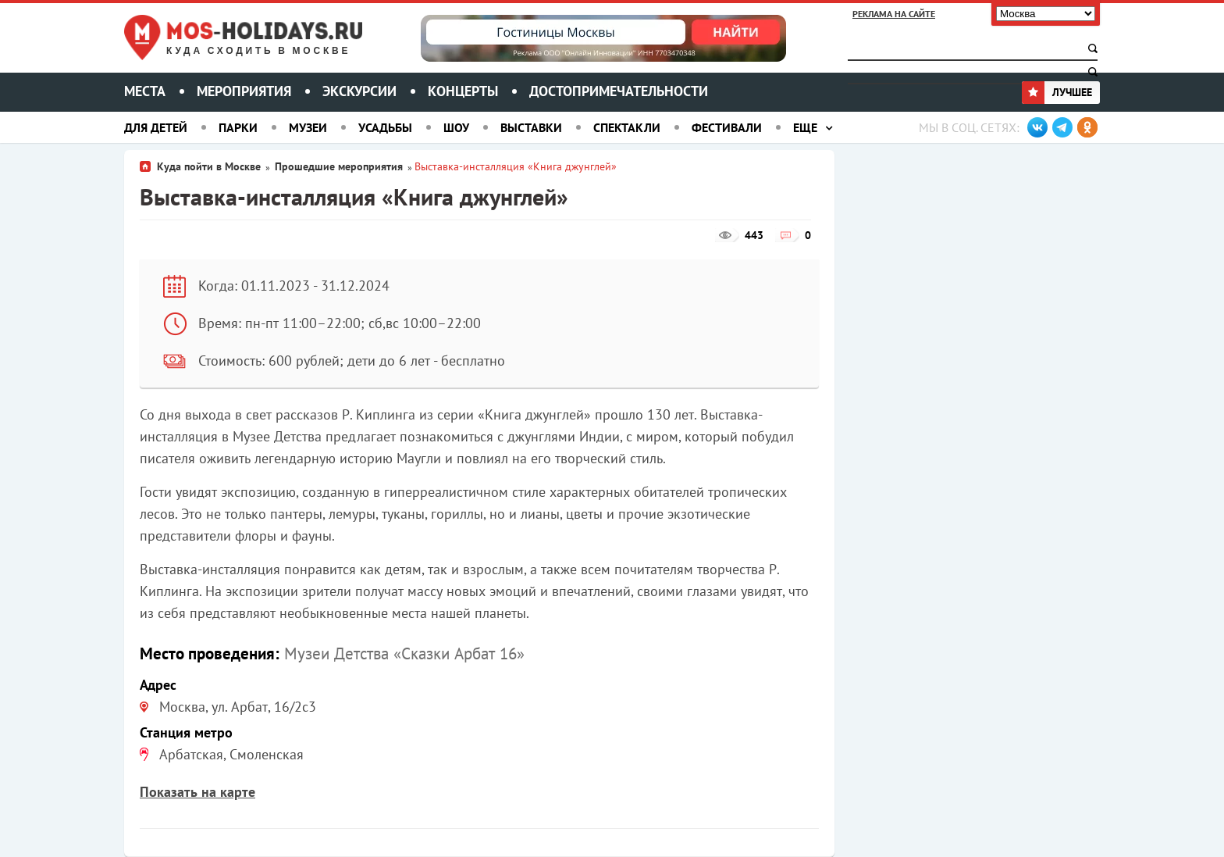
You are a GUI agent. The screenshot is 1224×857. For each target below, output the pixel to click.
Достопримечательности (618, 91)
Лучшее (1057, 92)
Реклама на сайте (893, 14)
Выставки (531, 127)
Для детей (155, 127)
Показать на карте (197, 792)
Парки (238, 127)
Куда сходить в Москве (258, 51)
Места (144, 91)
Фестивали (727, 127)
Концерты (463, 91)
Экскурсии (359, 91)
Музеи (308, 127)
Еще (805, 127)
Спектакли (626, 127)
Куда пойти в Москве (209, 166)
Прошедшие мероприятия (339, 166)
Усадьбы (385, 127)
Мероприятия (244, 91)
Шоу (456, 127)
